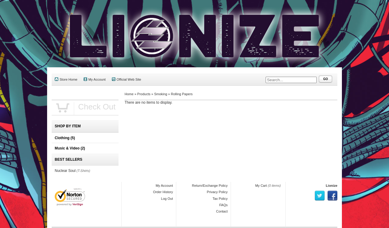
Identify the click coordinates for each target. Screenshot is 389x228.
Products (143, 94)
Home (129, 94)
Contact (222, 211)
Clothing (65, 138)
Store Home (66, 79)
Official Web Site (126, 79)
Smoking (160, 94)
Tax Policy (220, 198)
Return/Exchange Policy (210, 185)
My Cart (261, 185)
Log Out (167, 198)
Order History (163, 192)
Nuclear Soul (65, 171)
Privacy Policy (217, 192)
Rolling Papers (182, 94)
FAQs (223, 205)
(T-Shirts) (83, 171)
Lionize (331, 185)
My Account (95, 79)
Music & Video (70, 148)
